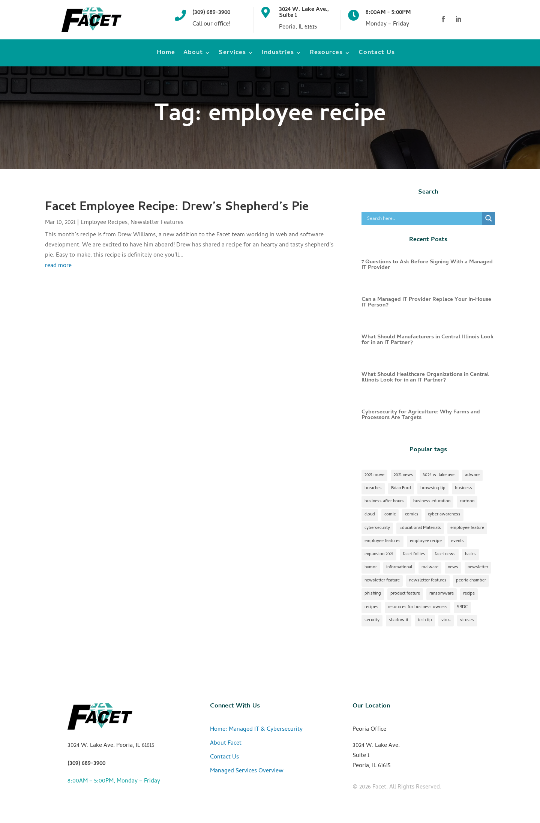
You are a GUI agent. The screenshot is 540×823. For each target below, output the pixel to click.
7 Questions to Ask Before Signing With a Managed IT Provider (427, 265)
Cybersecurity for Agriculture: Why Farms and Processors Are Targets (421, 415)
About (193, 54)
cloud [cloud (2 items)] (369, 514)
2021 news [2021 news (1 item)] (403, 475)
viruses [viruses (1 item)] (467, 620)
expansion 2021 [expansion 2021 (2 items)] (378, 554)
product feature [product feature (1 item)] (405, 594)
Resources (326, 54)
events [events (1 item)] (457, 541)
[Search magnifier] (488, 218)
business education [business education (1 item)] (431, 501)
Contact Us (376, 54)
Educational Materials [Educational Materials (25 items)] (420, 528)
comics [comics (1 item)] (411, 514)
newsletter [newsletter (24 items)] (478, 567)
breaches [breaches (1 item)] (373, 488)
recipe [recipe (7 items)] (469, 594)
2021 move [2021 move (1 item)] (374, 475)
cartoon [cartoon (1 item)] (467, 501)
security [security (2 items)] (372, 620)
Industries (278, 54)
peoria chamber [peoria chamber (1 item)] (471, 580)
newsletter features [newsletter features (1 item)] (428, 580)
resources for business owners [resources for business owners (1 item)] (417, 607)
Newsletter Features (156, 223)
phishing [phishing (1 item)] (372, 594)
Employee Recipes (104, 223)
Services (232, 54)
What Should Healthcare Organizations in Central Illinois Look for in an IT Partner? (425, 377)
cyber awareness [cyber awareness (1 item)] (444, 514)
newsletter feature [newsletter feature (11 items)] (382, 580)
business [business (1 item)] (463, 488)
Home (166, 54)
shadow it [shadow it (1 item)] (398, 620)
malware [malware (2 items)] (430, 567)
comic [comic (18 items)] (390, 514)
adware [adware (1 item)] (472, 475)
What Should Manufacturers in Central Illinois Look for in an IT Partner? (428, 340)
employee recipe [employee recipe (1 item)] (426, 541)
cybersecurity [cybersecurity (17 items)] (377, 528)
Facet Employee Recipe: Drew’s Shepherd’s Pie (177, 208)
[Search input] (423, 218)
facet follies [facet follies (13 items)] (414, 554)
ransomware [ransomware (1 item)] (441, 594)
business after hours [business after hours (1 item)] (384, 501)
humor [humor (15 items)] (370, 567)
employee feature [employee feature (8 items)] (467, 528)
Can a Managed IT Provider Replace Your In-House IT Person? (426, 302)
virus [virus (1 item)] (446, 620)
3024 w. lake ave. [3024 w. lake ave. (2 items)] (439, 475)
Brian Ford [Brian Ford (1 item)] (401, 488)
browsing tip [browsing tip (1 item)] (433, 488)
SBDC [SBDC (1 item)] (462, 607)
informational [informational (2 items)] (399, 567)
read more (58, 266)
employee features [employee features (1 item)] (382, 541)
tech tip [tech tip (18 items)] (425, 620)
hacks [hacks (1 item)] (470, 554)
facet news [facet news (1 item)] (445, 554)
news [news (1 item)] (453, 567)
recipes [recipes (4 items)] (371, 607)
